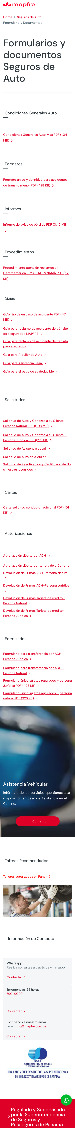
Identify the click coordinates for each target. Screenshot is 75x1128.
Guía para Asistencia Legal (23, 363)
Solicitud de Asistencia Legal (25, 448)
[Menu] (69, 5)
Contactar (14, 977)
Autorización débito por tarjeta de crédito (34, 565)
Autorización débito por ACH (25, 555)
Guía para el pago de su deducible (28, 371)
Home (7, 17)
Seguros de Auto (29, 17)
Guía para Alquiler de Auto (22, 355)
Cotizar (37, 821)
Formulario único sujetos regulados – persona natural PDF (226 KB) (37, 695)
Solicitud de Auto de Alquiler (24, 457)
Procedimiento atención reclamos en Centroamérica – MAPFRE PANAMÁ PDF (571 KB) (36, 273)
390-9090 (14, 994)
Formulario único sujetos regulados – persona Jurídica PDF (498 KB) (37, 683)
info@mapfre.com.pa (31, 1026)
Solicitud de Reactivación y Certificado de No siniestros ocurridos (37, 467)
